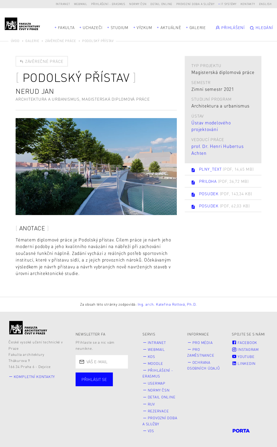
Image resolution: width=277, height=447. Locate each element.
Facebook (244, 342)
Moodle (155, 363)
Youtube (243, 356)
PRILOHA (220, 182)
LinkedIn (244, 363)
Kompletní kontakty (34, 376)
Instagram (245, 349)
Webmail (80, 4)
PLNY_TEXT (222, 169)
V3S (151, 431)
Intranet (63, 4)
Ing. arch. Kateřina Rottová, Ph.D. (167, 304)
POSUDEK (221, 194)
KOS (151, 356)
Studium (119, 27)
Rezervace (158, 411)
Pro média (202, 342)
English (265, 4)
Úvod (15, 41)
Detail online (161, 4)
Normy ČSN (138, 4)
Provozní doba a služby (195, 4)
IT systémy (229, 4)
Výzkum (144, 27)
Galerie (198, 27)
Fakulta (66, 27)
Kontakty (248, 4)
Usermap (156, 383)
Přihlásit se (94, 379)
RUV (151, 404)
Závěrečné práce (60, 41)
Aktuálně (170, 27)
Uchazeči (92, 27)
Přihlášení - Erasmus (108, 4)
